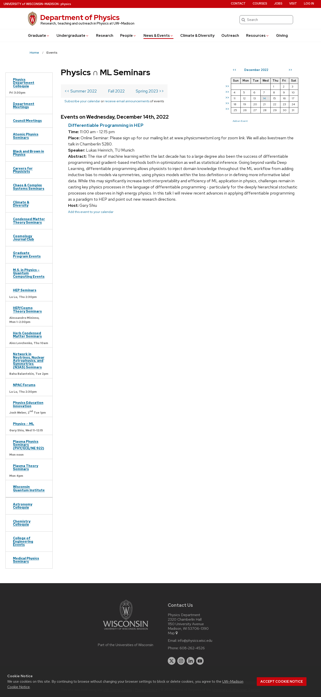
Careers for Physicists (23, 170)
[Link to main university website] (125, 630)
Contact (238, 3)
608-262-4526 (192, 648)
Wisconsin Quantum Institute (29, 488)
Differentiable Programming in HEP (105, 125)
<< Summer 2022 (80, 91)
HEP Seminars (24, 290)
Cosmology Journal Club (23, 237)
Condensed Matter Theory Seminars (29, 220)
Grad (39, 35)
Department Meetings (23, 105)
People (128, 35)
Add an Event (240, 120)
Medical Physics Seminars (26, 560)
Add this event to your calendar (91, 212)
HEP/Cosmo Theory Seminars (27, 309)
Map (173, 633)
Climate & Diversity (197, 35)
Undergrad (73, 35)
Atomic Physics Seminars (25, 136)
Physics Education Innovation (28, 404)
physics (66, 4)
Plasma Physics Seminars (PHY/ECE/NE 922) (28, 444)
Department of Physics (80, 17)
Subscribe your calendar (82, 101)
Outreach (230, 35)
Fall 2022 (116, 91)
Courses (260, 3)
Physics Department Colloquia (23, 82)
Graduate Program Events (27, 254)
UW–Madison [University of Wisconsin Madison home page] (31, 4)
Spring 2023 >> (150, 91)
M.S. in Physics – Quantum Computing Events (28, 273)
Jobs (278, 3)
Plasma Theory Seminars (25, 467)
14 (264, 98)
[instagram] (181, 661)
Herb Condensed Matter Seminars (27, 334)
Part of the (125, 645)
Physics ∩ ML (23, 424)
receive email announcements (127, 101)
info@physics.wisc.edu (195, 640)
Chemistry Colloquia (21, 523)
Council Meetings (27, 120)
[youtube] (200, 661)
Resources (257, 35)
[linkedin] (190, 661)
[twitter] (171, 661)
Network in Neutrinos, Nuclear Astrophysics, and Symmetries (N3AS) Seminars (28, 360)
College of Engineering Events (23, 541)
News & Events (158, 35)
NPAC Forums (24, 385)
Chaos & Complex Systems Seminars (28, 186)
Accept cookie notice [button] (281, 681)
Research (104, 35)
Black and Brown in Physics (28, 153)
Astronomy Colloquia (22, 506)
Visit (293, 3)
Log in (309, 3)
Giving (282, 35)
